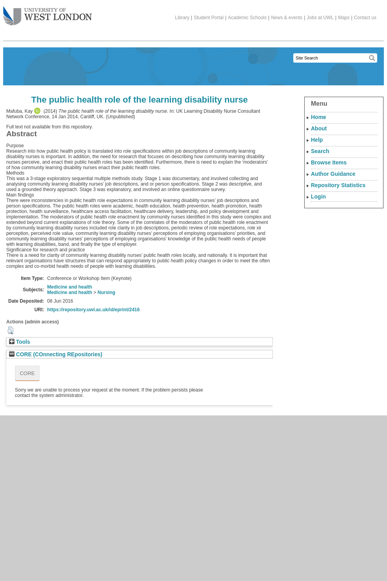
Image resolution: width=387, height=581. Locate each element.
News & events (286, 17)
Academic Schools (247, 17)
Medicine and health (69, 287)
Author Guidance (333, 174)
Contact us (365, 17)
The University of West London (47, 13)
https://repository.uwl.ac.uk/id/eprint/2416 (93, 309)
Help (317, 140)
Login (318, 196)
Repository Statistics (338, 185)
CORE (27, 373)
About (319, 128)
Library (182, 17)
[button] (10, 330)
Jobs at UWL (320, 17)
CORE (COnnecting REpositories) (55, 354)
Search (320, 151)
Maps (343, 17)
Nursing (106, 292)
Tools (19, 342)
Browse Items (329, 162)
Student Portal (208, 17)
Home (318, 117)
